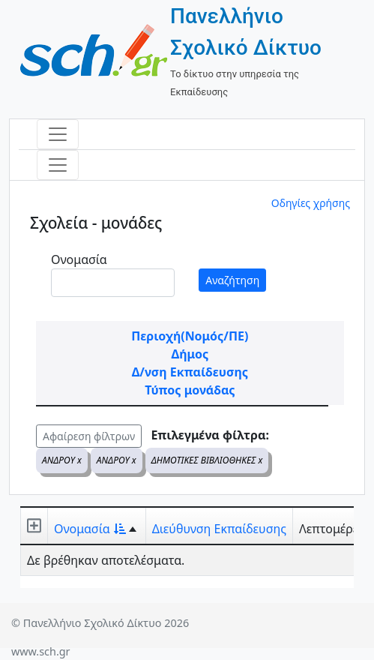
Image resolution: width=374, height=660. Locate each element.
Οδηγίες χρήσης (310, 203)
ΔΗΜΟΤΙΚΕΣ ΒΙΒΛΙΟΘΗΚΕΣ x (207, 460)
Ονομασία (79, 259)
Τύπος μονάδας (190, 390)
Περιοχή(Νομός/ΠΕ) (189, 336)
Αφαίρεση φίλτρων (89, 436)
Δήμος (189, 354)
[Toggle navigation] (58, 134)
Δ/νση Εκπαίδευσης (190, 372)
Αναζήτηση (232, 280)
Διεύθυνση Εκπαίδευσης (219, 528)
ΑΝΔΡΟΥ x (62, 460)
